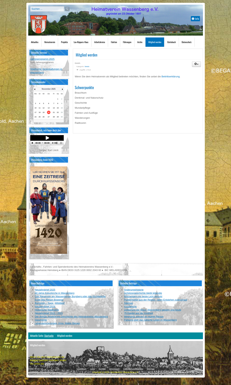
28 (54, 117)
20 (49, 112)
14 (54, 108)
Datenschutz (187, 42)
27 (49, 117)
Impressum (114, 369)
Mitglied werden (154, 42)
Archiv (139, 42)
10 (35, 108)
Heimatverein (49, 42)
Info (195, 18)
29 (58, 117)
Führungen (127, 42)
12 (43, 108)
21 (54, 112)
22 (58, 112)
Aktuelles (34, 42)
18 (40, 112)
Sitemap (151, 369)
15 (58, 108)
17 (35, 112)
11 (40, 108)
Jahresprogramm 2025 (42, 59)
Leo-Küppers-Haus (81, 42)
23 (62, 112)
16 (62, 108)
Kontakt (102, 369)
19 (43, 112)
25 (40, 117)
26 (43, 117)
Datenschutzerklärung (133, 369)
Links (92, 369)
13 (49, 108)
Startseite (49, 335)
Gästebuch (171, 42)
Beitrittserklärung (170, 76)
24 (35, 117)
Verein (87, 66)
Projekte (64, 42)
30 (62, 117)
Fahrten (114, 42)
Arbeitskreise (99, 42)
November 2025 (49, 89)
